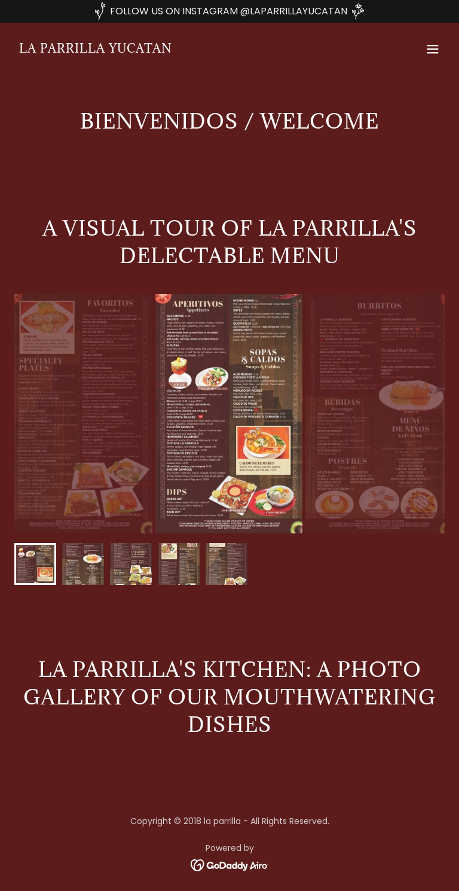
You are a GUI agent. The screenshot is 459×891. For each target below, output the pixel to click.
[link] (95, 49)
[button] (433, 49)
